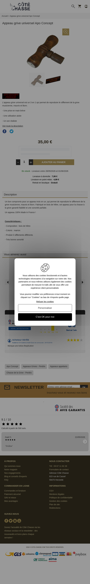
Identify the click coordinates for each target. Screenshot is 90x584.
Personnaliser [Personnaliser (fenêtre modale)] (45, 308)
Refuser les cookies (45, 301)
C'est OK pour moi (45, 317)
